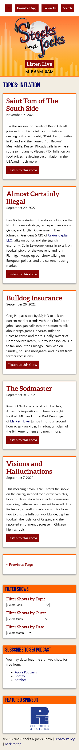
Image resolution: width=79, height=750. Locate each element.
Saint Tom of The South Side (32, 104)
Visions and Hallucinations (29, 467)
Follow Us (50, 8)
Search (67, 8)
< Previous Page (19, 564)
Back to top (13, 744)
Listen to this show (22, 170)
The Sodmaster (29, 388)
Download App (26, 8)
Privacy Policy (65, 739)
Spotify (20, 676)
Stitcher (20, 680)
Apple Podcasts (26, 672)
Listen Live (39, 64)
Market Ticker (20, 421)
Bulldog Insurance (34, 298)
